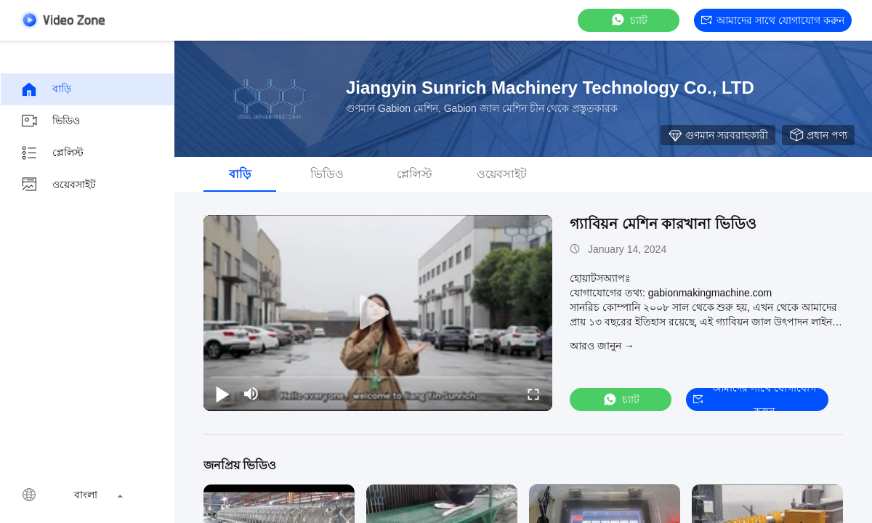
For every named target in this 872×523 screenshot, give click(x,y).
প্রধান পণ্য (818, 135)
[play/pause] (222, 394)
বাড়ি (45, 89)
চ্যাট (628, 20)
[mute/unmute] (251, 394)
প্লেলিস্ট (52, 153)
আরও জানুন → (602, 346)
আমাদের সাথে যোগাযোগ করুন (772, 20)
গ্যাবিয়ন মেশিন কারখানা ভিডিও (663, 224)
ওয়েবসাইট (58, 185)
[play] (378, 313)
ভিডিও (50, 121)
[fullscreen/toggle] (533, 394)
